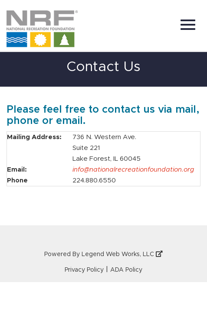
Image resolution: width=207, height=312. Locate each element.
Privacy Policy (84, 270)
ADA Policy (126, 270)
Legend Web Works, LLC (122, 254)
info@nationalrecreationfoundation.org (133, 169)
